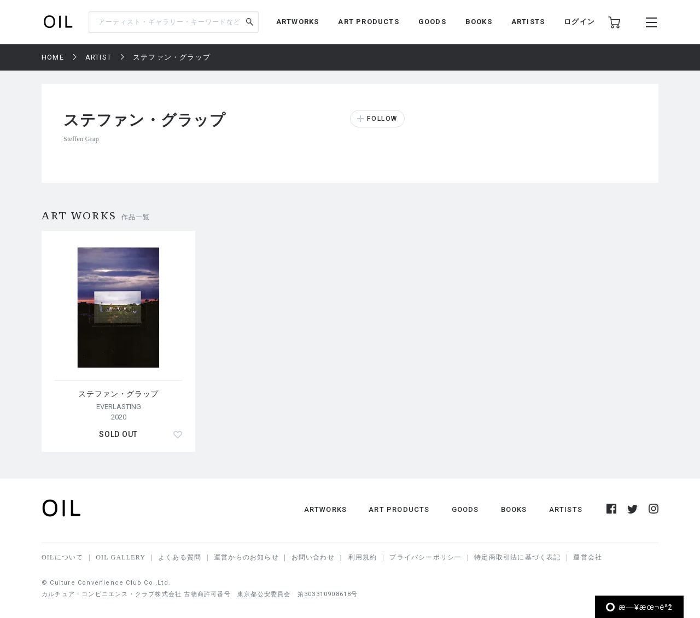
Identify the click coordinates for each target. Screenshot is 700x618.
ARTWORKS (297, 22)
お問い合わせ (313, 557)
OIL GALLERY (120, 557)
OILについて (62, 557)
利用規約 (362, 557)
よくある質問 (179, 557)
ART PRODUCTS (368, 22)
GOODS (432, 22)
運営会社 (587, 557)
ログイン (579, 22)
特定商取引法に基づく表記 (517, 557)
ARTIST (98, 57)
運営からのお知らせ (246, 557)
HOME (53, 57)
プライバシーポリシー (425, 557)
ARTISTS (528, 22)
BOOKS (478, 22)
